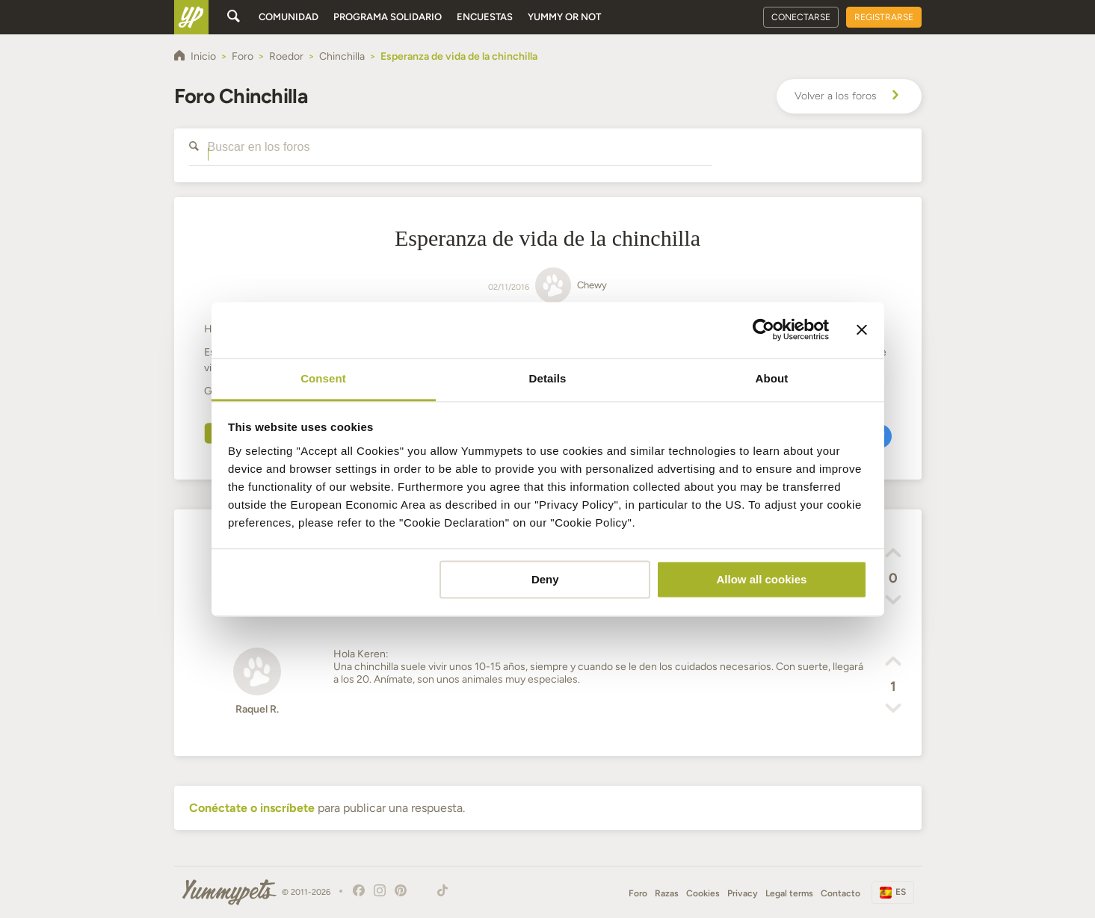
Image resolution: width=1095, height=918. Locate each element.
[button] (893, 555)
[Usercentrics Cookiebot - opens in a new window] (763, 329)
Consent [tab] (323, 378)
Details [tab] (548, 378)
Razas (667, 893)
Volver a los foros (849, 96)
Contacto (840, 893)
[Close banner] (862, 329)
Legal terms (789, 893)
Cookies (703, 893)
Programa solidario (387, 16)
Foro (638, 893)
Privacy (742, 893)
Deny (545, 579)
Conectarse (800, 17)
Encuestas (485, 16)
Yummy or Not (564, 16)
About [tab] (772, 378)
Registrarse (883, 17)
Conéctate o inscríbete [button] (252, 808)
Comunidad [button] (288, 16)
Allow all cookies (761, 579)
